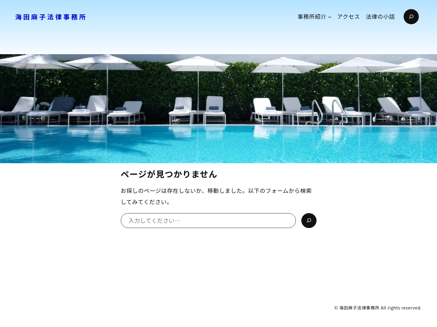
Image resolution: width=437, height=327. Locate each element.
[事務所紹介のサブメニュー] (329, 16)
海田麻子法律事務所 (51, 16)
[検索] (309, 220)
